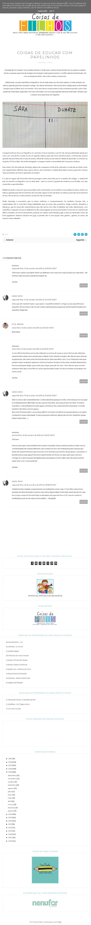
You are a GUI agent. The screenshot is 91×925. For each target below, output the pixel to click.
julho (10, 791)
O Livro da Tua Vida (13, 709)
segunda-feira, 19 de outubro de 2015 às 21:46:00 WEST (34, 395)
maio (10, 798)
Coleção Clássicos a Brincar (16, 665)
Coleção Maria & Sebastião (16, 674)
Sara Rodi (42, 62)
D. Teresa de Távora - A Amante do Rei (20, 700)
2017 (10, 765)
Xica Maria (18, 324)
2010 (10, 828)
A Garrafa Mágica (12, 651)
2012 (10, 821)
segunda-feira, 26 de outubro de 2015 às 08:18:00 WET (34, 485)
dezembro (12, 775)
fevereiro (11, 808)
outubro (11, 782)
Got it (52, 11)
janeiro (10, 811)
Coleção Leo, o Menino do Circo (18, 669)
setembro (12, 785)
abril (9, 801)
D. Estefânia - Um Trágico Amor (18, 704)
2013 (10, 817)
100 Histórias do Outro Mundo (17, 656)
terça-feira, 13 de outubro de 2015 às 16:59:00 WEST (33, 349)
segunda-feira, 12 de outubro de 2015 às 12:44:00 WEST (34, 300)
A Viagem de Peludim (14, 683)
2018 (10, 762)
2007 (10, 837)
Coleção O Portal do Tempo (17, 660)
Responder (83, 285)
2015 (10, 772)
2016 (10, 769)
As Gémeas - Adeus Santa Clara (18, 678)
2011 (9, 824)
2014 (10, 814)
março (10, 804)
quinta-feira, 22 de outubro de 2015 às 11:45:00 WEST (33, 435)
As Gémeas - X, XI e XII (14, 647)
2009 (10, 831)
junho (10, 795)
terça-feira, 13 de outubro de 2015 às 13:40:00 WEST (33, 328)
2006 (10, 841)
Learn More (42, 11)
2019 (10, 759)
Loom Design (57, 922)
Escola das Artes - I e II (14, 642)
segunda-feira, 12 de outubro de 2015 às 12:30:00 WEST (34, 268)
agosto (10, 788)
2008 (10, 834)
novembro (12, 779)
